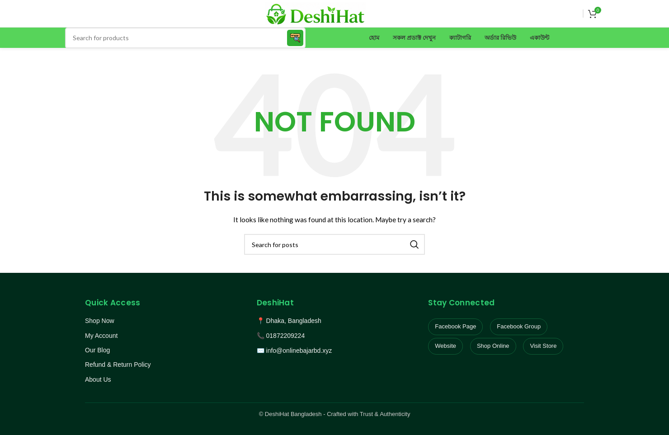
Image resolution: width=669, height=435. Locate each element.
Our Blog (97, 350)
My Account (101, 335)
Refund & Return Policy (118, 364)
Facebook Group (519, 326)
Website (445, 345)
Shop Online (493, 345)
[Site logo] (315, 13)
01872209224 (285, 335)
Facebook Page (455, 326)
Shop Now (99, 320)
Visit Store (543, 345)
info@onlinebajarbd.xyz (299, 350)
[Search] (185, 38)
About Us (98, 379)
